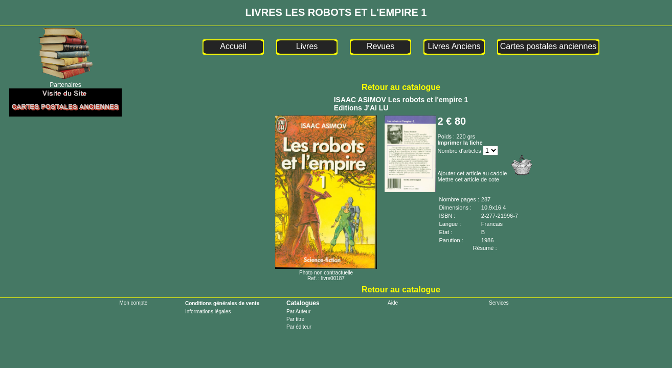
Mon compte (133, 303)
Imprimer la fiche (460, 143)
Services (498, 303)
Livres (307, 46)
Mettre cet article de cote (468, 179)
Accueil (233, 46)
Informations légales (208, 311)
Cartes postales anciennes (548, 46)
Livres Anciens (454, 46)
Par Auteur (298, 311)
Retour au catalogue (401, 87)
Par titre (295, 319)
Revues (380, 46)
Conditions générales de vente (222, 303)
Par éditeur (298, 327)
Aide (393, 303)
